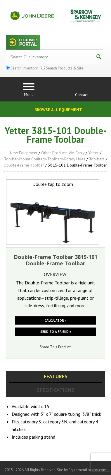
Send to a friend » (55, 332)
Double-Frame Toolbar (24, 165)
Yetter (93, 152)
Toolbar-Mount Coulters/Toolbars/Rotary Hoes (44, 159)
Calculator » (55, 320)
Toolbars (97, 159)
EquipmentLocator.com (87, 469)
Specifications (55, 389)
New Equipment (23, 152)
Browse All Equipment (58, 109)
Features (55, 376)
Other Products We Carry (62, 152)
